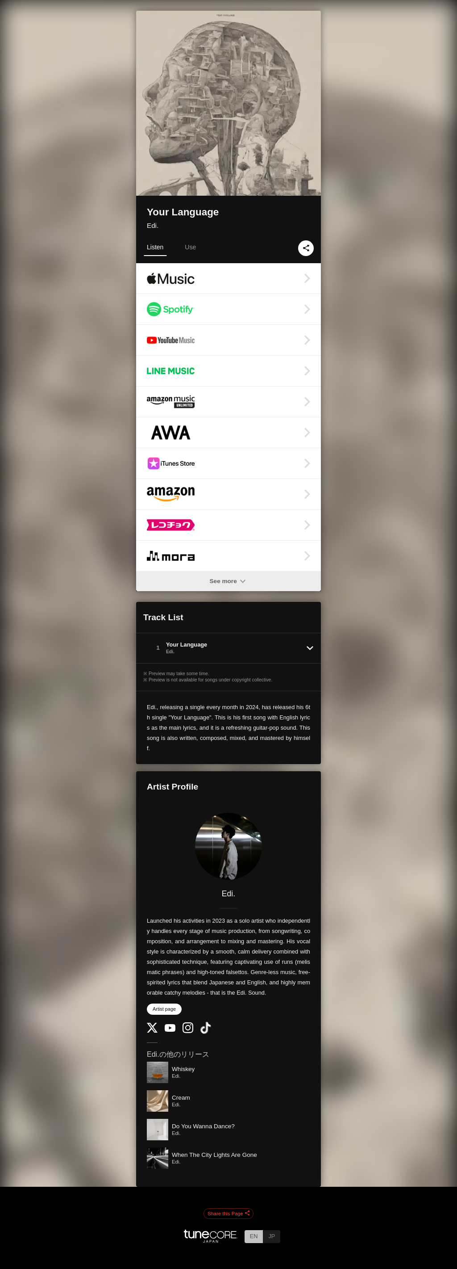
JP (271, 1236)
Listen (155, 247)
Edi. (152, 225)
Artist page (164, 1009)
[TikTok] (205, 1032)
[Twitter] (152, 1030)
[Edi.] (228, 846)
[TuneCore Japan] (210, 1240)
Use (190, 247)
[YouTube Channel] (170, 1029)
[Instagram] (188, 1031)
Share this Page (228, 1213)
